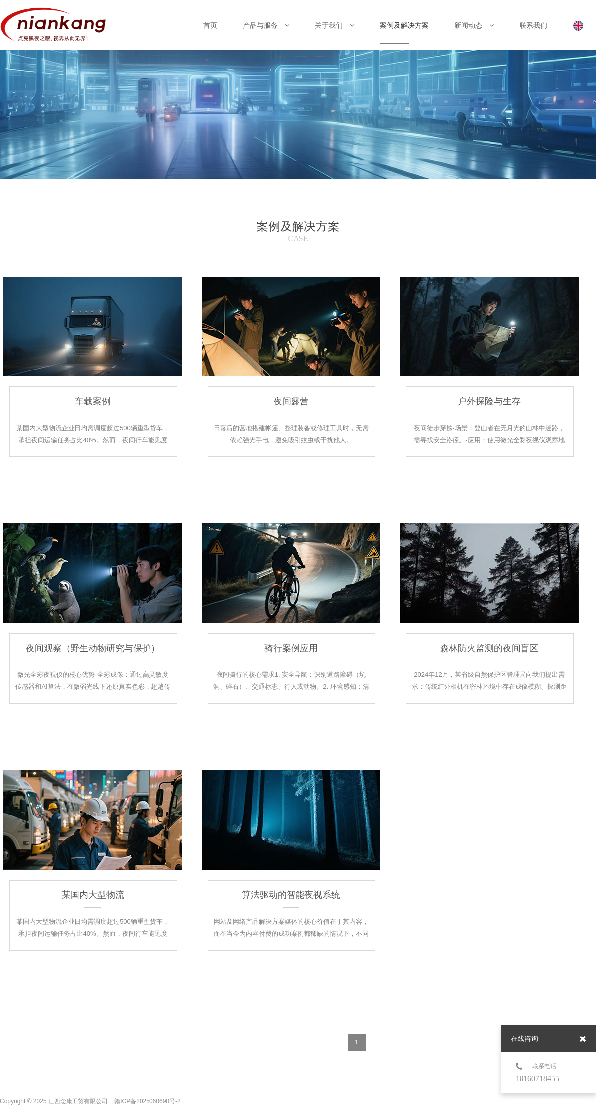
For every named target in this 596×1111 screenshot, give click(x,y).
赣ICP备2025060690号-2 (147, 1101)
